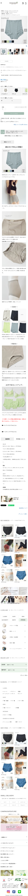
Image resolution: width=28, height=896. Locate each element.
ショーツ (15, 12)
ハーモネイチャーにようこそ (8, 847)
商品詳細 (7, 439)
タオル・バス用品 (7, 715)
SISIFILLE (3, 64)
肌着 (19, 691)
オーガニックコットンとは (7, 851)
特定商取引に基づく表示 (7, 866)
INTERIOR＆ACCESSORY (23, 620)
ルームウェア (6, 693)
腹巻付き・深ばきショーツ (7, 13)
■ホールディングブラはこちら (9, 431)
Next (25, 30)
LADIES (5, 616)
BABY (14, 616)
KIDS (23, 616)
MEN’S (14, 620)
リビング (14, 805)
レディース (23, 802)
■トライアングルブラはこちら (9, 425)
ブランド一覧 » (23, 675)
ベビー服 (13, 700)
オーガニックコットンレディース (11, 10)
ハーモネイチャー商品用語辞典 (9, 863)
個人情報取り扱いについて (7, 854)
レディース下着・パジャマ (7, 12)
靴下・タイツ (19, 722)
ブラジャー (13, 691)
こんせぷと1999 (5, 860)
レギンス (13, 693)
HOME (2, 10)
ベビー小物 (20, 700)
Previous (2, 30)
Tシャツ (20, 693)
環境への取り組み (5, 857)
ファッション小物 (7, 722)
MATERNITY (5, 620)
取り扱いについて (20, 439)
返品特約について (23, 508)
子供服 (17, 707)
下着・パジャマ (6, 707)
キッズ (14, 802)
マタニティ (23, 805)
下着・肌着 (5, 700)
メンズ (5, 805)
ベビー (5, 802)
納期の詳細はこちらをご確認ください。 (14, 135)
